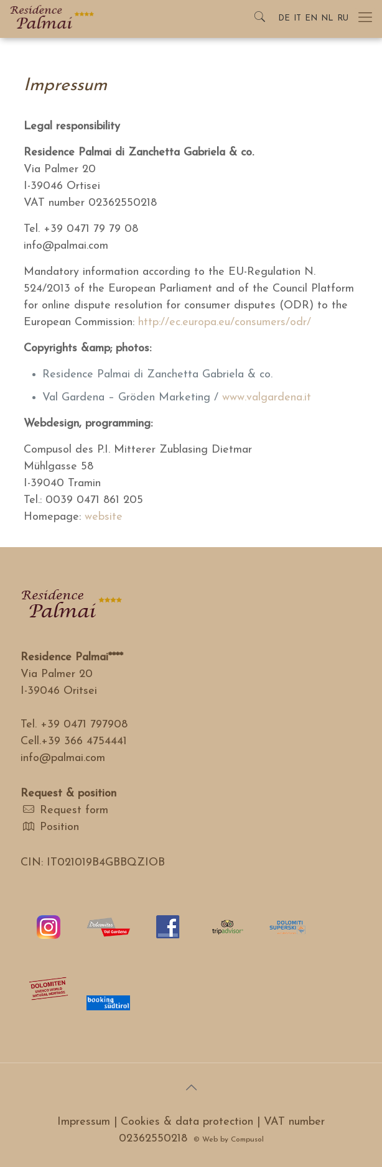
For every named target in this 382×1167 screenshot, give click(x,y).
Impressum (83, 1122)
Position (59, 827)
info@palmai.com (63, 758)
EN (311, 18)
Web (210, 1139)
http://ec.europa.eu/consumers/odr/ (224, 322)
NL (327, 18)
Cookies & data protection (187, 1122)
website (104, 517)
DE (284, 18)
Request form (74, 810)
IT (297, 18)
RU (342, 18)
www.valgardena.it (266, 398)
